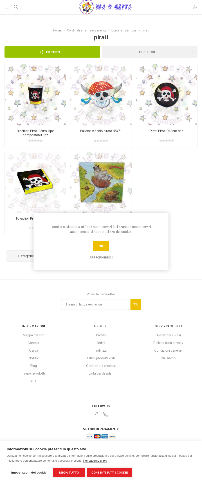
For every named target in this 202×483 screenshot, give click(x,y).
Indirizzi (101, 350)
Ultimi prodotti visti (101, 358)
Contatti (34, 343)
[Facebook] (96, 414)
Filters (53, 52)
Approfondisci (101, 257)
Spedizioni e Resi (168, 335)
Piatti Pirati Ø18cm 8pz (166, 131)
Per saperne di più (95, 460)
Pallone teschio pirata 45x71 (101, 131)
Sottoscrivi (135, 304)
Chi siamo (168, 358)
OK (101, 246)
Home (57, 30)
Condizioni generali (168, 350)
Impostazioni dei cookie (29, 472)
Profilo (101, 335)
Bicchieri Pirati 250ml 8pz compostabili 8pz (35, 133)
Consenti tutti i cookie (110, 472)
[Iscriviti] (95, 304)
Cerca (33, 350)
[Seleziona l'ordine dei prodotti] (150, 52)
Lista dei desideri (101, 373)
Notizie (34, 358)
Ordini (101, 343)
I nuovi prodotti (33, 373)
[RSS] (105, 414)
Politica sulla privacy (168, 343)
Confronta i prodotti (101, 366)
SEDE (34, 381)
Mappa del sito (34, 335)
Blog (33, 366)
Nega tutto (69, 472)
